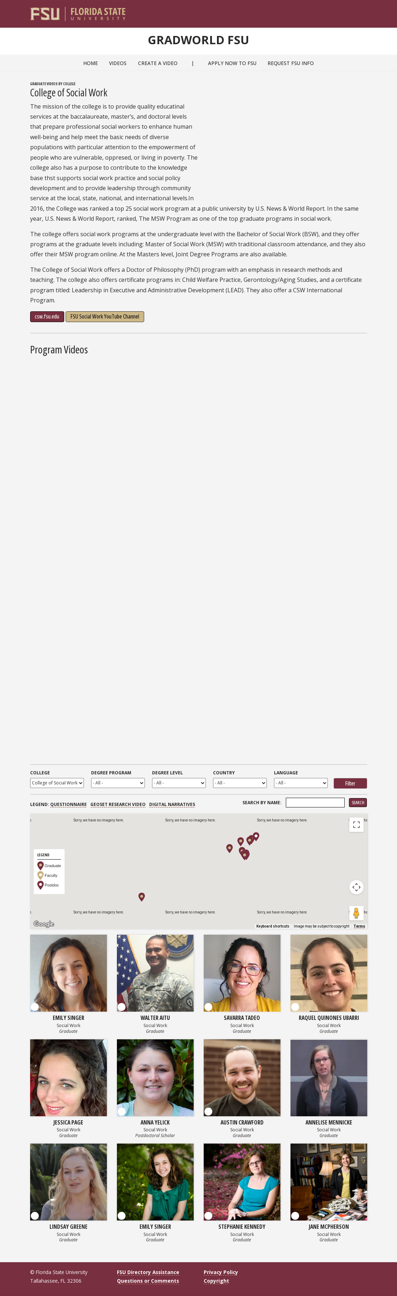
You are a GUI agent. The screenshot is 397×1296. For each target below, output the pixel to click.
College (40, 773)
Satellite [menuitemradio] (77, 825)
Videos (118, 63)
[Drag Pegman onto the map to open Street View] (356, 913)
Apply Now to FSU (232, 63)
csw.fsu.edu (47, 316)
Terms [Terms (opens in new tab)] (359, 926)
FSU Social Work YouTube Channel (105, 316)
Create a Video (158, 63)
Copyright (216, 1280)
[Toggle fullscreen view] (356, 825)
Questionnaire (68, 804)
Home (90, 63)
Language (286, 773)
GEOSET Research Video (118, 804)
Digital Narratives (172, 804)
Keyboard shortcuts (272, 926)
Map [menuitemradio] (46, 825)
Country (224, 773)
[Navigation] (366, 11)
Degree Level (167, 773)
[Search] (356, 11)
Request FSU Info (291, 63)
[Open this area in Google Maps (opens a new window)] (44, 924)
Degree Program (111, 773)
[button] (141, 897)
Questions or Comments (148, 1280)
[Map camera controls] (356, 887)
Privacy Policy (221, 1272)
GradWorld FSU (198, 38)
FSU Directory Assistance (148, 1272)
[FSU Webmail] (347, 11)
